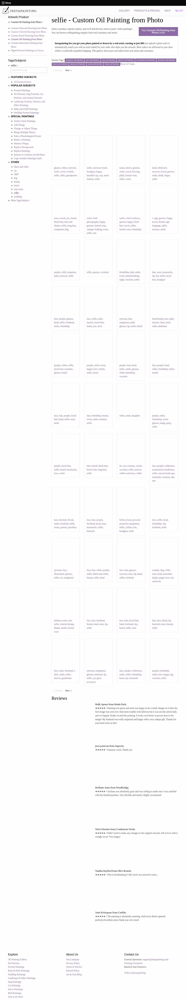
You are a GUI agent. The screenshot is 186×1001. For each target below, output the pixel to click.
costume (131, 466)
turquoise (71, 272)
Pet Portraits (13, 963)
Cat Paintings (14, 985)
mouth (62, 218)
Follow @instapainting (135, 973)
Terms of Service (74, 967)
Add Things (19, 125)
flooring (136, 171)
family (17, 182)
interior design (67, 624)
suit (94, 233)
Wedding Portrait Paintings (26, 112)
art (61, 577)
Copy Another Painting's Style (28, 158)
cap (101, 175)
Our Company (72, 959)
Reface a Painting (22, 139)
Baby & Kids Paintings (18, 970)
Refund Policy (72, 970)
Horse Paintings (15, 989)
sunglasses (124, 322)
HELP (167, 10)
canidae (155, 570)
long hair (72, 225)
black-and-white (100, 574)
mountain (156, 477)
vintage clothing (94, 229)
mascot (138, 469)
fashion (57, 620)
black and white (21, 167)
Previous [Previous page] (59, 70)
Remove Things (21, 143)
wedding (18, 196)
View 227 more (127, 64)
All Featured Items (22, 82)
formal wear (130, 175)
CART (179, 11)
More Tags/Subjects (20, 200)
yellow (129, 527)
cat (15, 170)
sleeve (129, 168)
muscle (90, 322)
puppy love (164, 577)
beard (104, 168)
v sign (155, 218)
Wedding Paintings (17, 974)
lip (153, 276)
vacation (105, 272)
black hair (58, 222)
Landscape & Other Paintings (21, 978)
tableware (162, 168)
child (16, 174)
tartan (122, 168)
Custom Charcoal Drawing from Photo (29, 28)
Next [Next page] (69, 70)
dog (15, 178)
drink (160, 175)
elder (62, 175)
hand (154, 168)
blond (139, 326)
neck (100, 326)
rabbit (139, 473)
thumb (161, 222)
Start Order (158, 31)
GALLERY (124, 10)
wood (128, 171)
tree (154, 480)
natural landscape (166, 473)
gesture (136, 168)
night (121, 279)
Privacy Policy (73, 963)
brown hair (92, 469)
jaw (68, 218)
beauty (105, 415)
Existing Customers (133, 963)
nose (56, 218)
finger (167, 175)
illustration (59, 574)
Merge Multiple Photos (24, 132)
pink (132, 322)
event (62, 171)
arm (166, 319)
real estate (18, 189)
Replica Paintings (22, 151)
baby (56, 276)
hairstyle (63, 520)
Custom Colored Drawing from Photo (28, 32)
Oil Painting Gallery (17, 959)
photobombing (132, 276)
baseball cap (92, 175)
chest (162, 322)
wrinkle (70, 171)
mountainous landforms (163, 469)
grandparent (71, 175)
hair (154, 272)
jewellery (72, 527)
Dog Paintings (14, 982)
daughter (136, 415)
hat (157, 276)
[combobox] (29, 70)
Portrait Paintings (22, 90)
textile (139, 466)
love (95, 369)
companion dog (61, 229)
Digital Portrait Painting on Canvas (27, 50)
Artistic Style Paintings (24, 121)
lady (132, 272)
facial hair (99, 322)
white (64, 168)
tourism (155, 229)
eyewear (72, 168)
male (100, 319)
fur (120, 466)
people (57, 272)
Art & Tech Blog (74, 974)
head (56, 322)
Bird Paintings (14, 993)
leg (171, 674)
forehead (70, 322)
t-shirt (64, 365)
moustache (167, 272)
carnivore (156, 581)
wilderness (169, 466)
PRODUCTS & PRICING (147, 10)
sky (172, 477)
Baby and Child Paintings (26, 109)
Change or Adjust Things (25, 128)
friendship (136, 229)
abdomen (162, 326)
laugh (162, 423)
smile (56, 171)
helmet (122, 520)
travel (126, 225)
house (16, 185)
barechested (157, 319)
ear (124, 466)
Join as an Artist (15, 996)
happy (99, 171)
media (64, 628)
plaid (121, 175)
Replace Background (23, 147)
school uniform (133, 218)
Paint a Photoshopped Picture (27, 136)
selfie (56, 175)
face (56, 319)
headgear (91, 171)
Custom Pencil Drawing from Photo (27, 35)
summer (103, 419)
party (168, 423)
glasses (57, 168)
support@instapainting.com (155, 959)
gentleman (66, 678)
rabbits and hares (127, 473)
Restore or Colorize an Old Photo (29, 154)
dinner (57, 628)
